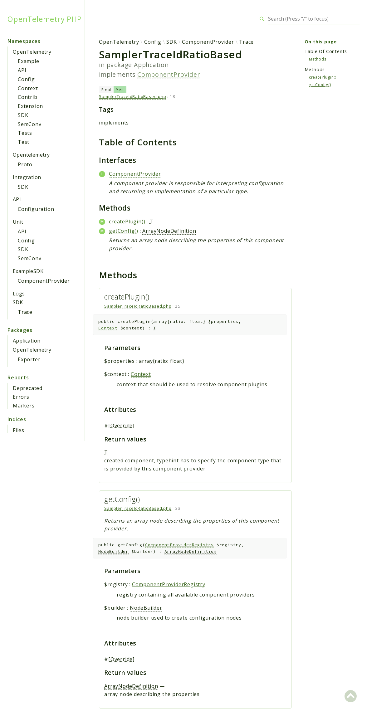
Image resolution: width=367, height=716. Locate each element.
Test (23, 142)
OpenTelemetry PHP (44, 19)
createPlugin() (127, 221)
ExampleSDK (28, 271)
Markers (24, 405)
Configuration (36, 209)
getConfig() (123, 230)
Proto (25, 164)
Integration (27, 177)
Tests (25, 132)
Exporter (29, 359)
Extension (30, 106)
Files (18, 430)
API (22, 70)
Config (26, 79)
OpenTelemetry (32, 51)
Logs (19, 293)
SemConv (30, 124)
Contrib (27, 97)
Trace (25, 312)
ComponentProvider (44, 280)
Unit (18, 221)
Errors (21, 396)
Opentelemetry (31, 154)
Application (26, 340)
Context (28, 88)
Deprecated (27, 388)
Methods (317, 59)
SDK (23, 115)
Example (28, 61)
